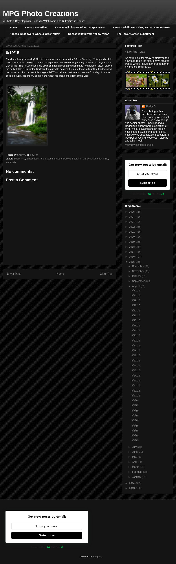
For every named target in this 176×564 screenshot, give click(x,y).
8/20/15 (135, 345)
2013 (132, 488)
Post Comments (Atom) (66, 285)
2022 (132, 226)
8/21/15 (135, 340)
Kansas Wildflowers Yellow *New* (88, 33)
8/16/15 (135, 365)
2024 (132, 216)
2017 (132, 251)
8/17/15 (135, 360)
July (134, 446)
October (137, 276)
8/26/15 (135, 315)
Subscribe (147, 183)
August (136, 286)
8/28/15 (135, 305)
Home (13, 27)
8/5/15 (135, 420)
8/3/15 (135, 430)
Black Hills (19, 158)
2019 (132, 241)
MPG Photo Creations (40, 14)
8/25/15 (135, 320)
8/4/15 (135, 425)
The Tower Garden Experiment (135, 33)
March (136, 466)
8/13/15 (135, 380)
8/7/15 (135, 410)
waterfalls (11, 162)
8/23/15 (135, 330)
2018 (132, 246)
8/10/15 (135, 395)
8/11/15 (135, 390)
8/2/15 (135, 435)
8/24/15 (135, 325)
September (138, 281)
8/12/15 (135, 385)
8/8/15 (135, 405)
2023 (132, 221)
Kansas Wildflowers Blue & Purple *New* (80, 27)
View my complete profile (139, 144)
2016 (132, 256)
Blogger (97, 556)
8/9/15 (135, 400)
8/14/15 (135, 375)
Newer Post (13, 273)
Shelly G (150, 106)
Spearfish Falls (100, 158)
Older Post (106, 273)
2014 (132, 483)
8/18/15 (135, 355)
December (138, 266)
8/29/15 (135, 300)
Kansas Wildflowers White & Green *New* (35, 33)
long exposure (47, 158)
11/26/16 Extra (135, 52)
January (137, 476)
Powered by (147, 193)
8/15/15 (135, 370)
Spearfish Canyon (81, 158)
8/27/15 (135, 310)
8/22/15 (135, 335)
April (135, 461)
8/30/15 (135, 295)
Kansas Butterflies (36, 27)
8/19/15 (135, 350)
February (137, 471)
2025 (132, 211)
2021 (132, 231)
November (138, 271)
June (135, 451)
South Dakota (63, 158)
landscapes (33, 158)
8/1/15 (135, 440)
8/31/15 (135, 290)
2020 (132, 236)
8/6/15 (135, 415)
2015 (132, 261)
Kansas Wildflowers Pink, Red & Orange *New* (141, 27)
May (135, 456)
